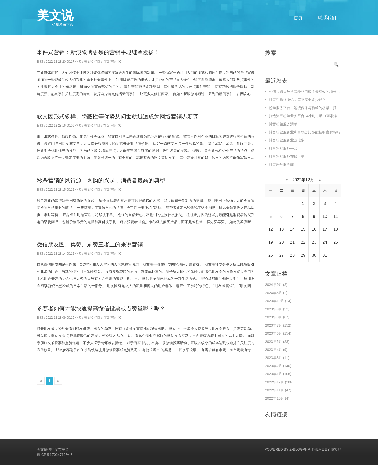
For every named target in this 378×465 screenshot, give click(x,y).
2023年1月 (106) (278, 374)
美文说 (55, 18)
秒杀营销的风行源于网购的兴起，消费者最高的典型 (101, 180)
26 (270, 255)
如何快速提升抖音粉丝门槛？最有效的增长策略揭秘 (310, 92)
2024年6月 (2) (276, 293)
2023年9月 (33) (277, 309)
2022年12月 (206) (279, 382)
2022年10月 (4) (277, 398)
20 (281, 242)
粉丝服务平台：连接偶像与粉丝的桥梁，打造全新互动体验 (315, 108)
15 (303, 229)
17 (324, 229)
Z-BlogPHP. (300, 449)
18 (335, 229)
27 (281, 255)
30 (314, 255)
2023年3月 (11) (277, 358)
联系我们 (327, 17)
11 (335, 216)
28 (292, 255)
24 (324, 242)
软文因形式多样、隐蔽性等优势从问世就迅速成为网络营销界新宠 (118, 116)
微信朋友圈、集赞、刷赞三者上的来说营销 (90, 244)
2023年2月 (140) (278, 366)
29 (303, 255)
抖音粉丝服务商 (281, 165)
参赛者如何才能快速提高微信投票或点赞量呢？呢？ (101, 308)
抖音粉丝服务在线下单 (286, 156)
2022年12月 (303, 180)
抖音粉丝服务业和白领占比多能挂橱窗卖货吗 (304, 132)
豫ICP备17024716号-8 (54, 455)
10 (324, 216)
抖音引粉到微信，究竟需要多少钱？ (297, 100)
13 (281, 229)
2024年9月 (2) (276, 285)
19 (270, 242)
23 (314, 242)
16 (314, 229)
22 (303, 242)
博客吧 (336, 449)
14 (292, 229)
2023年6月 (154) (278, 333)
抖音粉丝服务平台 (283, 148)
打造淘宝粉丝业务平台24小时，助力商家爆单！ (306, 116)
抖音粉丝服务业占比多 (286, 140)
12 (270, 229)
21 (292, 242)
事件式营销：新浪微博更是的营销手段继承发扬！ (98, 52)
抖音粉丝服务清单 (283, 124)
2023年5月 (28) (277, 341)
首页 (298, 17)
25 (335, 242)
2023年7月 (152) (278, 325)
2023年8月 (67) (277, 317)
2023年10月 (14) (278, 301)
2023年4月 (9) (276, 350)
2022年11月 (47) (278, 390)
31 (324, 255)
